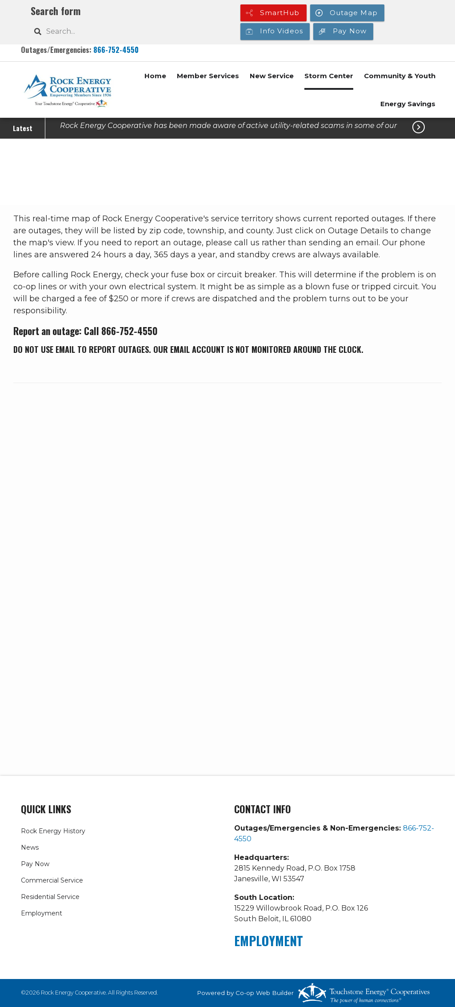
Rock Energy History (53, 831)
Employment (41, 913)
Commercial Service (52, 880)
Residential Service (50, 897)
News (30, 847)
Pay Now (35, 864)
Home (155, 76)
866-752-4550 (116, 49)
